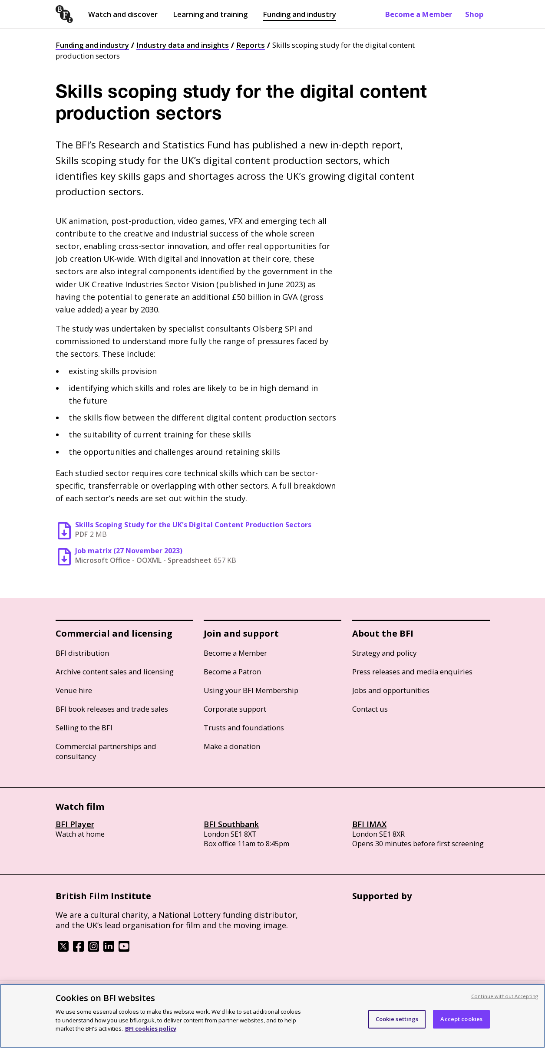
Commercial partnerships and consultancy (106, 751)
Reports (250, 45)
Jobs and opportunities (390, 690)
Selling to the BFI (84, 728)
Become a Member (418, 14)
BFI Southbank (231, 824)
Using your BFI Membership (251, 690)
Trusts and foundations (244, 728)
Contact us (370, 709)
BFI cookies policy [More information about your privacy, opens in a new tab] (150, 1038)
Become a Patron (232, 672)
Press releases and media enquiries (412, 672)
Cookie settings (397, 1028)
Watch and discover (123, 14)
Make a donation (232, 746)
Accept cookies (461, 1028)
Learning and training (210, 14)
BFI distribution (82, 653)
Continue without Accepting (504, 1005)
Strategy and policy (384, 653)
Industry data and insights (182, 45)
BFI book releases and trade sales (112, 709)
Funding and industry (299, 14)
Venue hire (74, 690)
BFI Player (75, 824)
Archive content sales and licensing (115, 672)
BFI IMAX (369, 824)
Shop (474, 14)
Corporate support (235, 709)
